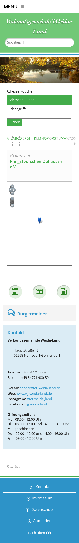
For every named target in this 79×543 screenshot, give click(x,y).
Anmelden (41, 520)
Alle (9, 138)
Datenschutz (41, 509)
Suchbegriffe (17, 109)
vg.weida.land (36, 404)
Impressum (41, 498)
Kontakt (42, 486)
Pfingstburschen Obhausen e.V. (36, 164)
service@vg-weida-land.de (40, 388)
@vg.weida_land (39, 399)
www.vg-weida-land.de (34, 393)
